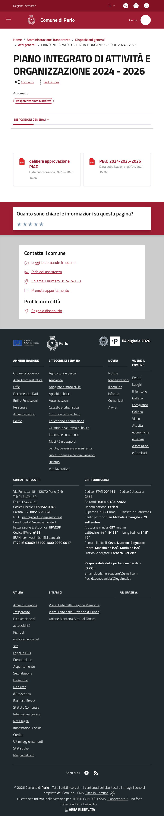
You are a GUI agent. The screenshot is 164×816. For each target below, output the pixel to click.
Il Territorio (139, 391)
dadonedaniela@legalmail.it (111, 578)
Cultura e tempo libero (64, 414)
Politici (17, 420)
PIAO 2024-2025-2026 (120, 161)
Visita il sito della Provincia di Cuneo (74, 611)
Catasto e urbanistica (64, 407)
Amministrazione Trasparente (48, 39)
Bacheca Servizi (24, 700)
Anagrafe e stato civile (65, 386)
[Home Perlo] (49, 20)
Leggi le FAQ (22, 652)
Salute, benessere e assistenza (70, 448)
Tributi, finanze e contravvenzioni (72, 455)
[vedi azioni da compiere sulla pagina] (48, 82)
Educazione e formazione (66, 420)
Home (17, 39)
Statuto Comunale (26, 707)
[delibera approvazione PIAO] (22, 161)
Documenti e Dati (25, 393)
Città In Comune (96, 792)
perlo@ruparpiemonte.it (39, 522)
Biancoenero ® (117, 798)
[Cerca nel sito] (146, 20)
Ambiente (56, 380)
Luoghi (137, 384)
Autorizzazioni (59, 400)
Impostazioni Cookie (27, 727)
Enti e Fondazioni (25, 400)
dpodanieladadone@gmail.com (116, 573)
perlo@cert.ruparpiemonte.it (42, 517)
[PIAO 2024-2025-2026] (92, 161)
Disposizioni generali (90, 39)
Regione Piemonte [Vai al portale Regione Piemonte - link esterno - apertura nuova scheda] (24, 5)
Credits (18, 734)
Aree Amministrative (27, 380)
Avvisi (112, 407)
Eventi (136, 377)
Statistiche (21, 748)
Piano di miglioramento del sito (26, 639)
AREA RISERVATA (79, 809)
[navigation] (8, 19)
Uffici (16, 386)
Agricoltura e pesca (62, 373)
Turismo (54, 461)
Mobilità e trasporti (62, 441)
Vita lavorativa (59, 468)
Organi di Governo (26, 373)
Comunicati (116, 400)
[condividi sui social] (24, 82)
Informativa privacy (27, 714)
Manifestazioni (118, 380)
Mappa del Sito (23, 755)
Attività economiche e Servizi (140, 432)
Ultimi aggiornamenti (28, 741)
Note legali (21, 721)
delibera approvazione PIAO (49, 164)
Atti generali (27, 44)
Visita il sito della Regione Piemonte (74, 605)
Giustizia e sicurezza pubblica (69, 427)
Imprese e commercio (64, 434)
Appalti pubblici (59, 393)
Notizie (113, 373)
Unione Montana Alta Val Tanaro (72, 618)
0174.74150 (28, 496)
